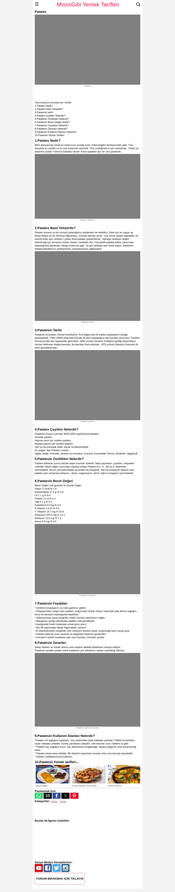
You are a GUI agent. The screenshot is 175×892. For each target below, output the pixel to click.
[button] (39, 796)
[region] (87, 94)
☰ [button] (37, 4)
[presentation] (135, 775)
